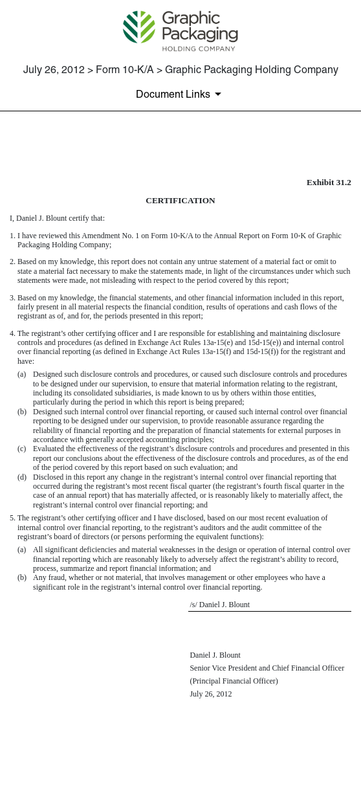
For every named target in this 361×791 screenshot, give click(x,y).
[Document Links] (181, 94)
